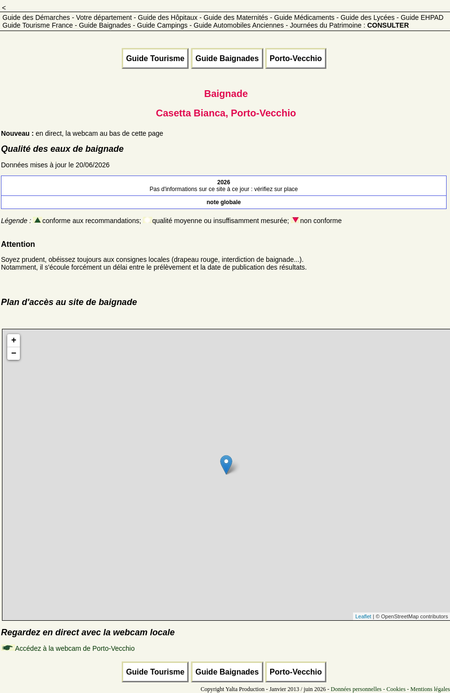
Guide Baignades (227, 58)
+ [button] (13, 340)
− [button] (13, 353)
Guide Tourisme (155, 58)
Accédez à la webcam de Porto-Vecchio (75, 648)
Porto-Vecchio (296, 58)
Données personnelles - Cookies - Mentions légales (390, 689)
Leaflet (363, 616)
